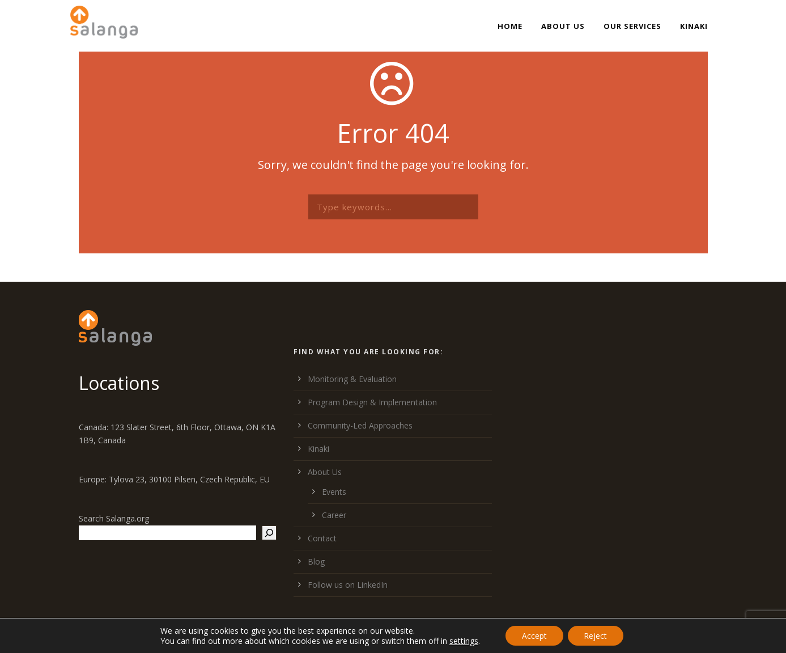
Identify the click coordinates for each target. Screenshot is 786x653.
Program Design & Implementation (372, 402)
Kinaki (694, 26)
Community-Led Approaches (360, 425)
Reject (596, 635)
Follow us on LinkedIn (348, 584)
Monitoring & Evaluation (352, 379)
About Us (563, 26)
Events (334, 491)
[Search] (269, 532)
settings (462, 640)
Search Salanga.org (114, 518)
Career (334, 515)
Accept (533, 635)
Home (510, 26)
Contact (322, 538)
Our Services (632, 26)
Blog (316, 561)
